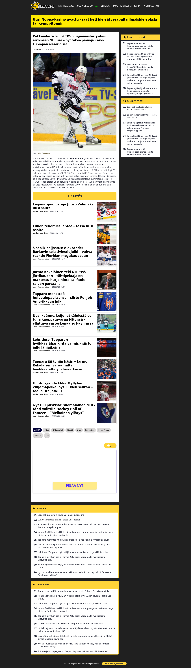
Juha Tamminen (44, 153)
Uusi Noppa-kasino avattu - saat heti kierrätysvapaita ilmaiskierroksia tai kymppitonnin (95, 21)
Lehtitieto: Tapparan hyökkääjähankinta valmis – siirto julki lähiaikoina (62, 343)
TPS (47, 435)
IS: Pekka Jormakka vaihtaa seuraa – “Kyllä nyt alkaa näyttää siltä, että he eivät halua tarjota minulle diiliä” (77, 630)
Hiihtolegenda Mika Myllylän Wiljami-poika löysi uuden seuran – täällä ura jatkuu (63, 387)
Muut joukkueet (122, 5)
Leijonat (106, 5)
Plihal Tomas (103, 430)
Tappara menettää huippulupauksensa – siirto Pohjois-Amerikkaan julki (63, 297)
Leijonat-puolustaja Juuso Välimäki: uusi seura (63, 206)
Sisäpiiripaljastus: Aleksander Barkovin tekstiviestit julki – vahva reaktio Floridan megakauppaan (62, 251)
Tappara (37, 435)
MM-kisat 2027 (66, 5)
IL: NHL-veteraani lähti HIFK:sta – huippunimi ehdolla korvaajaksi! (70, 623)
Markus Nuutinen (40, 211)
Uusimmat (41, 508)
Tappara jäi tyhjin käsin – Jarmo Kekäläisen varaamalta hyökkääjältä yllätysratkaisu (60, 365)
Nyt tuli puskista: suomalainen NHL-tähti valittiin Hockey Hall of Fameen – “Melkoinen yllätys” (64, 409)
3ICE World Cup (88, 5)
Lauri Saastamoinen (41, 259)
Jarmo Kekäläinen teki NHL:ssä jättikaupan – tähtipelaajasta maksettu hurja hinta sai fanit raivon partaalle (59, 277)
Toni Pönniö (38, 49)
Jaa (110, 445)
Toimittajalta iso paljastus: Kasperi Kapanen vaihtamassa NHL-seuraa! (73, 651)
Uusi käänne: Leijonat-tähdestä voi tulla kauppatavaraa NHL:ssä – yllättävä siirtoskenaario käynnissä (63, 319)
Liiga (79, 430)
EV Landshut (58, 430)
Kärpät (70, 430)
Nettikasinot (151, 5)
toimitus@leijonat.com (114, 663)
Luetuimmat (42, 584)
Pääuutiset (89, 430)
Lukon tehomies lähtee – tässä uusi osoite (63, 228)
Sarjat (138, 5)
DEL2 (46, 430)
